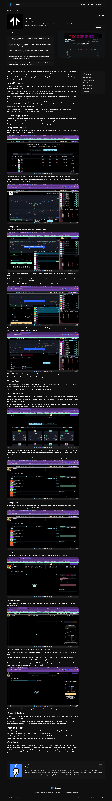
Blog (63, 792)
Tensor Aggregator (88, 80)
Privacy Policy (81, 797)
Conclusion (86, 91)
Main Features (87, 77)
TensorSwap (86, 83)
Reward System (87, 85)
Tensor (16, 10)
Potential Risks (87, 88)
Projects (82, 4)
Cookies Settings (101, 797)
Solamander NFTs (37, 279)
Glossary (98, 4)
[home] (15, 4)
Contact (57, 792)
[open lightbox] (81, 49)
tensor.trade (19, 130)
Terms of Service (91, 797)
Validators (90, 4)
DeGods (33, 133)
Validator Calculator (72, 792)
